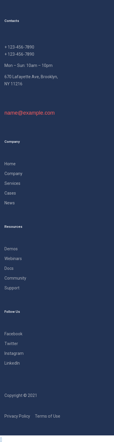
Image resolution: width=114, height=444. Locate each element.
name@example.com (29, 113)
